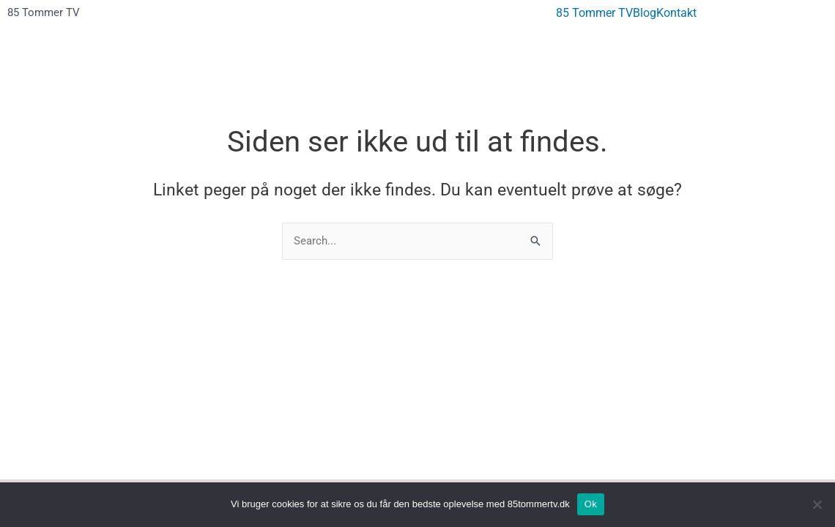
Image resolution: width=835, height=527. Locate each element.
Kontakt (676, 13)
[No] (816, 504)
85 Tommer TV (43, 12)
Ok (590, 503)
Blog (644, 13)
